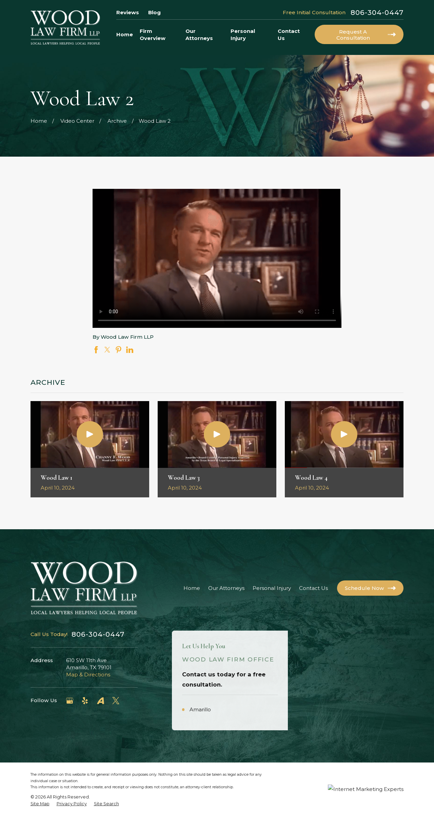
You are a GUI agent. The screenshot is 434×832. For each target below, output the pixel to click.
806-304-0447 (377, 12)
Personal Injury (272, 588)
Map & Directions (88, 674)
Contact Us (313, 588)
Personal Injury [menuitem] (243, 34)
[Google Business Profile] (69, 700)
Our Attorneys (226, 588)
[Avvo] (100, 700)
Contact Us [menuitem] (289, 34)
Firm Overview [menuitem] (152, 34)
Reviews (127, 12)
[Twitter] (115, 700)
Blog (154, 12)
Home (191, 588)
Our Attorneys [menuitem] (199, 34)
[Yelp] (84, 700)
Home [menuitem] (124, 34)
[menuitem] (40, 820)
